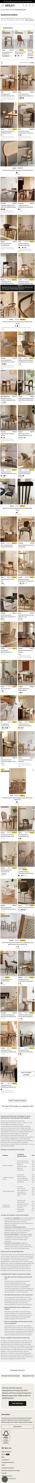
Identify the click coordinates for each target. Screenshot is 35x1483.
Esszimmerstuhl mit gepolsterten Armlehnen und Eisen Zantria (8, 617)
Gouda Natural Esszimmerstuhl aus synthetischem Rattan (7, 652)
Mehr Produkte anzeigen (17, 1100)
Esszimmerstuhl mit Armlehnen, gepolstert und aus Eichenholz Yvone (25, 283)
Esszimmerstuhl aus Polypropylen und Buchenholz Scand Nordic (26, 873)
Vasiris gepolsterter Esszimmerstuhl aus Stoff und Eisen (8, 909)
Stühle (12, 9)
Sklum (5, 1440)
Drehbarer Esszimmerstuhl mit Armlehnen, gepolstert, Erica (25, 1016)
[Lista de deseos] (32, 5)
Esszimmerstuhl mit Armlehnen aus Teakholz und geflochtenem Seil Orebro (8, 1052)
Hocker (3, 1479)
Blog (2, 1443)
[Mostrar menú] (2, 5)
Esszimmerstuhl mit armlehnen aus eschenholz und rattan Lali (25, 1052)
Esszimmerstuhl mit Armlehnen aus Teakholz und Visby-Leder (8, 473)
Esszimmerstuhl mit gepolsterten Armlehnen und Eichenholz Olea (26, 96)
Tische (3, 1477)
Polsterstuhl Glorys (6, 688)
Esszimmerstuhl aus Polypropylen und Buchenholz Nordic (26, 581)
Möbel (7, 9)
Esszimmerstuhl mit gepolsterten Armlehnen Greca (24, 725)
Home (2, 9)
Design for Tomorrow (8, 1464)
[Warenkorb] (29, 5)
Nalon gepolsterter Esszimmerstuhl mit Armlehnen (23, 836)
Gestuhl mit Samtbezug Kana (26, 907)
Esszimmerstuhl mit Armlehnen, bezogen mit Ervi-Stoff (9, 761)
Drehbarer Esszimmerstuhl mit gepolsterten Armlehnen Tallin (25, 362)
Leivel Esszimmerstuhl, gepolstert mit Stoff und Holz (17, 170)
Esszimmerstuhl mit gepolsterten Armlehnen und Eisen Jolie (26, 133)
